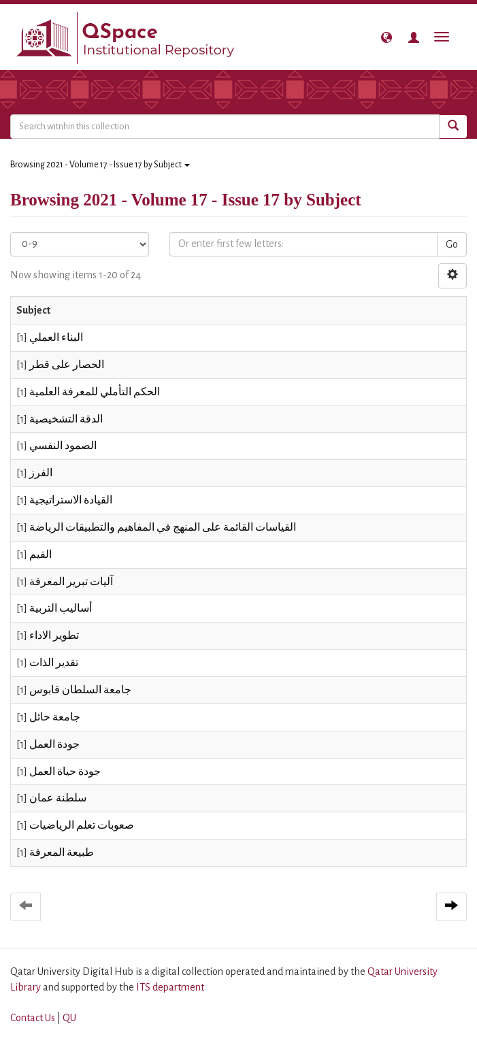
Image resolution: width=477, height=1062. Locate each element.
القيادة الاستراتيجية (70, 500)
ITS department (170, 987)
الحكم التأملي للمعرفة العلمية (94, 391)
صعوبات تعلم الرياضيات (81, 825)
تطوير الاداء (54, 635)
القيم (40, 554)
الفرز (40, 472)
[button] (386, 37)
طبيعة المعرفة (61, 852)
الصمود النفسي (63, 445)
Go (452, 244)
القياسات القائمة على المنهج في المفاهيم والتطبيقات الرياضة (162, 527)
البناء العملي (56, 337)
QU (69, 1017)
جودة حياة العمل (65, 771)
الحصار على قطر (66, 364)
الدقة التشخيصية (66, 419)
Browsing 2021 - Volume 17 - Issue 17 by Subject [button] (100, 164)
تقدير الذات (53, 662)
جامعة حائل (54, 717)
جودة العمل (54, 744)
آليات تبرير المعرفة (71, 581)
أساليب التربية (60, 608)
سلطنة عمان (57, 798)
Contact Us (32, 1017)
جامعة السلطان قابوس (80, 689)
